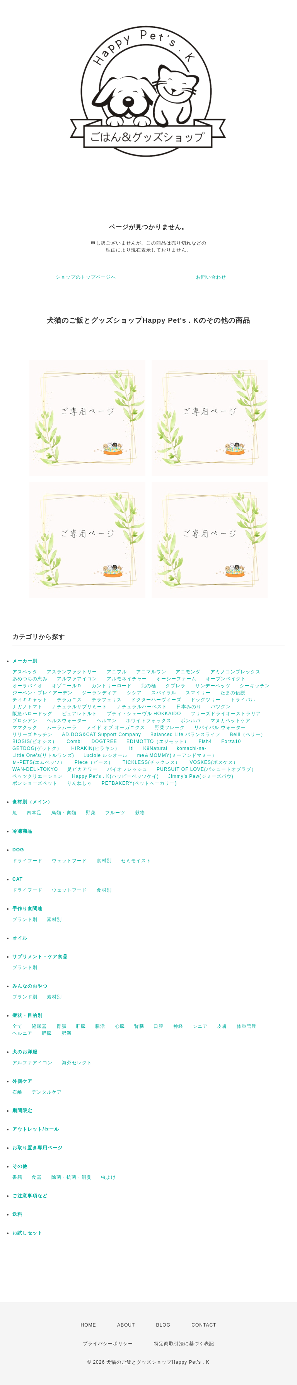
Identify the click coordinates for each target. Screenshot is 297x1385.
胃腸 (61, 1026)
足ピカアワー (82, 769)
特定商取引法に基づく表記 (184, 1343)
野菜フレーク (170, 727)
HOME (88, 1325)
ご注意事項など (30, 1195)
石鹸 (17, 1092)
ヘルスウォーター (67, 720)
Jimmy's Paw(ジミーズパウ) (201, 776)
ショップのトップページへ (86, 277)
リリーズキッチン (32, 734)
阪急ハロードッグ (32, 713)
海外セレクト (77, 1062)
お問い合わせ (211, 277)
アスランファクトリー (72, 672)
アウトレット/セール (35, 1129)
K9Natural (155, 748)
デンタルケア (47, 1092)
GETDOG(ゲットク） (37, 748)
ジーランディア (99, 692)
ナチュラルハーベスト (142, 706)
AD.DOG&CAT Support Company (101, 734)
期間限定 (22, 1110)
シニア (200, 1026)
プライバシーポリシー (108, 1343)
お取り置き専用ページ (37, 1147)
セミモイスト (136, 860)
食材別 (104, 860)
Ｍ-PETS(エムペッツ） (38, 762)
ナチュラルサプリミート (79, 706)
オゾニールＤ (67, 685)
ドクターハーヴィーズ (156, 699)
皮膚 (222, 1026)
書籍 (17, 1177)
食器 (37, 1177)
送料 (17, 1214)
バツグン (221, 706)
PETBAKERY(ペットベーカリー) (139, 783)
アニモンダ (188, 672)
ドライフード (27, 860)
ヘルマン (107, 720)
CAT (17, 879)
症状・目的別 (27, 1015)
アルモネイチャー (127, 678)
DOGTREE (104, 741)
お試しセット (27, 1233)
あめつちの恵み (30, 678)
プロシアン (25, 720)
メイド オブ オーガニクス (116, 727)
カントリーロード (112, 685)
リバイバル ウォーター (220, 727)
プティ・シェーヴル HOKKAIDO (144, 713)
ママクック (25, 727)
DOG (18, 850)
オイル (19, 938)
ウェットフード (69, 860)
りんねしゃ (79, 783)
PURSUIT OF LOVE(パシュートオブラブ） (206, 769)
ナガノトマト (27, 706)
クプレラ (176, 685)
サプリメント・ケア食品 (40, 956)
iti (131, 748)
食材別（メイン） (32, 802)
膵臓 (47, 1033)
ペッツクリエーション (37, 776)
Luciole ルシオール (106, 755)
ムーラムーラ (62, 727)
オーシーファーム (176, 678)
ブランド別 (25, 919)
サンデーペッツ (212, 685)
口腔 (159, 1026)
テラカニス (69, 699)
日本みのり (188, 706)
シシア (134, 692)
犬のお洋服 (25, 1052)
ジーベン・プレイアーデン (42, 692)
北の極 (148, 685)
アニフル (117, 672)
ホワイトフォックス (148, 720)
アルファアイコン (77, 678)
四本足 (34, 812)
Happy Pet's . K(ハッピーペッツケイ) (115, 776)
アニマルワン (151, 672)
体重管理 (247, 1026)
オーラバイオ (27, 685)
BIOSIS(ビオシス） (34, 741)
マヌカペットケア (230, 720)
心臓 (120, 1026)
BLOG (163, 1325)
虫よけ (108, 1177)
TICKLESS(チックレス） (151, 762)
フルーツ (115, 812)
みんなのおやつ (30, 986)
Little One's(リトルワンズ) (43, 755)
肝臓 (81, 1026)
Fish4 (205, 741)
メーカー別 (25, 661)
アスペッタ (25, 672)
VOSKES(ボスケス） (213, 762)
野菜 (91, 812)
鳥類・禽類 (64, 812)
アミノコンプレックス (235, 672)
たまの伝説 (233, 692)
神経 (178, 1026)
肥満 (66, 1033)
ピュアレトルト (79, 713)
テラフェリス (107, 699)
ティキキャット (30, 699)
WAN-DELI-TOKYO (35, 769)
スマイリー (198, 692)
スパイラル (163, 692)
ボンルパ (191, 720)
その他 (19, 1166)
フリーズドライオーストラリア (226, 713)
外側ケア (22, 1081)
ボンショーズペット (35, 783)
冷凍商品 (22, 831)
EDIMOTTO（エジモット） (157, 741)
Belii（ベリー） (248, 734)
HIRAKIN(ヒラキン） (95, 748)
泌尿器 (39, 1026)
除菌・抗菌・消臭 (71, 1177)
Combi (74, 741)
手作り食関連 (27, 908)
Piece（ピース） (94, 762)
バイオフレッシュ (127, 769)
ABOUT (126, 1325)
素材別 (54, 919)
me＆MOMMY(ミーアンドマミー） (177, 755)
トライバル (243, 699)
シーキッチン (255, 685)
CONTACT (203, 1325)
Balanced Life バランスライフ (185, 734)
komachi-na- (192, 748)
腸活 (100, 1026)
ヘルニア (22, 1033)
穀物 (140, 812)
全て (17, 1026)
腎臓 (139, 1026)
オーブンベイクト (226, 678)
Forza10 (231, 741)
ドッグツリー (206, 699)
